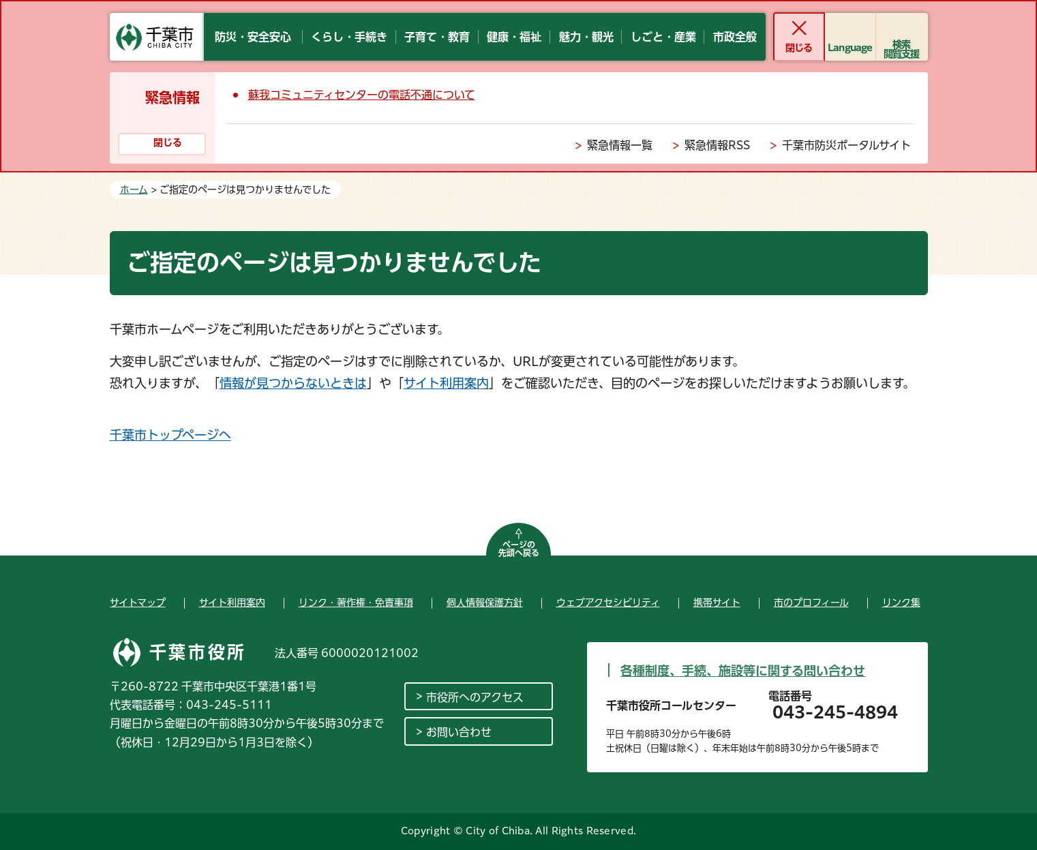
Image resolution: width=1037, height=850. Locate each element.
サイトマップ (138, 602)
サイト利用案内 (446, 383)
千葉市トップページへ (170, 435)
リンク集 (901, 602)
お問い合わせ (459, 732)
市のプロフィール (811, 602)
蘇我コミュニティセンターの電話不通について (361, 94)
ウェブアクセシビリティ (608, 602)
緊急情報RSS (717, 145)
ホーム (134, 189)
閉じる (798, 47)
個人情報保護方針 (485, 602)
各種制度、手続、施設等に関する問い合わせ (742, 671)
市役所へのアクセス (475, 697)
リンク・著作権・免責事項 (356, 602)
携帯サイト (716, 602)
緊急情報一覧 (619, 145)
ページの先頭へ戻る (518, 549)
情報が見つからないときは (293, 383)
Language (850, 47)
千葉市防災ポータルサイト (846, 145)
